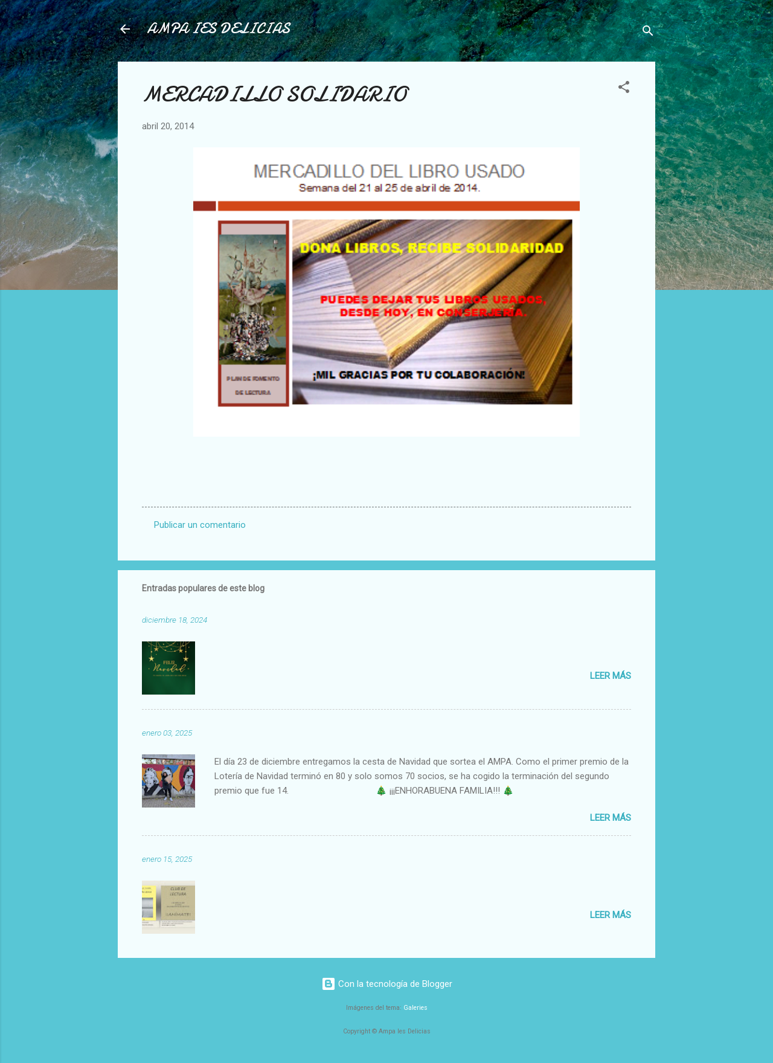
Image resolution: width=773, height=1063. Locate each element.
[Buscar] (648, 32)
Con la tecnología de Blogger (386, 983)
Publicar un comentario (200, 524)
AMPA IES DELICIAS (218, 29)
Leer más (610, 675)
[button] (624, 89)
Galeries (415, 1008)
